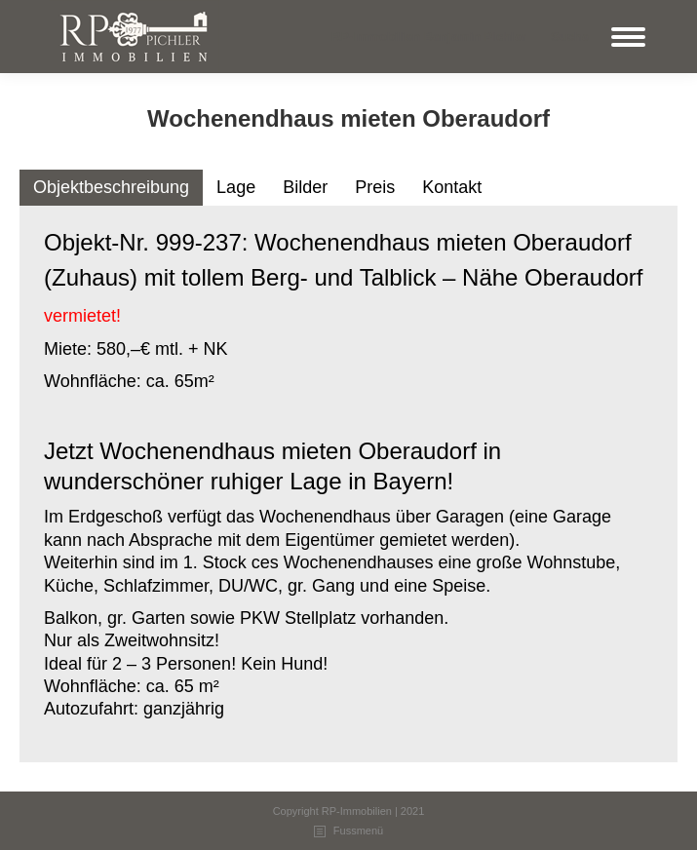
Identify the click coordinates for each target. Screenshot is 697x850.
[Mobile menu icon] (628, 37)
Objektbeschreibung (111, 187)
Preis (375, 187)
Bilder (305, 187)
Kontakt (452, 187)
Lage (235, 187)
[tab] (111, 188)
